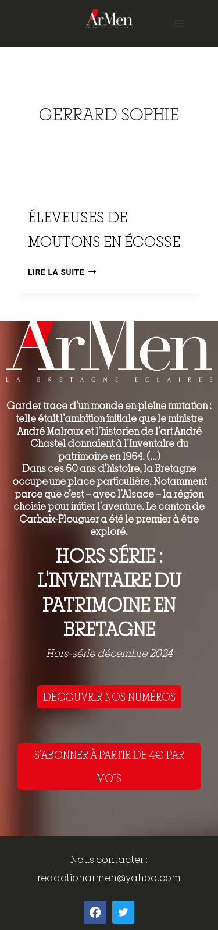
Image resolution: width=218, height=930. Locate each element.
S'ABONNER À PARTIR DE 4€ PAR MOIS (109, 766)
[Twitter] (123, 912)
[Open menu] (179, 23)
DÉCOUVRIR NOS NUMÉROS (109, 697)
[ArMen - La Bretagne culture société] (109, 18)
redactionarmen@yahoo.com (109, 877)
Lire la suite (62, 271)
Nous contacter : (109, 859)
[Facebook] (95, 912)
